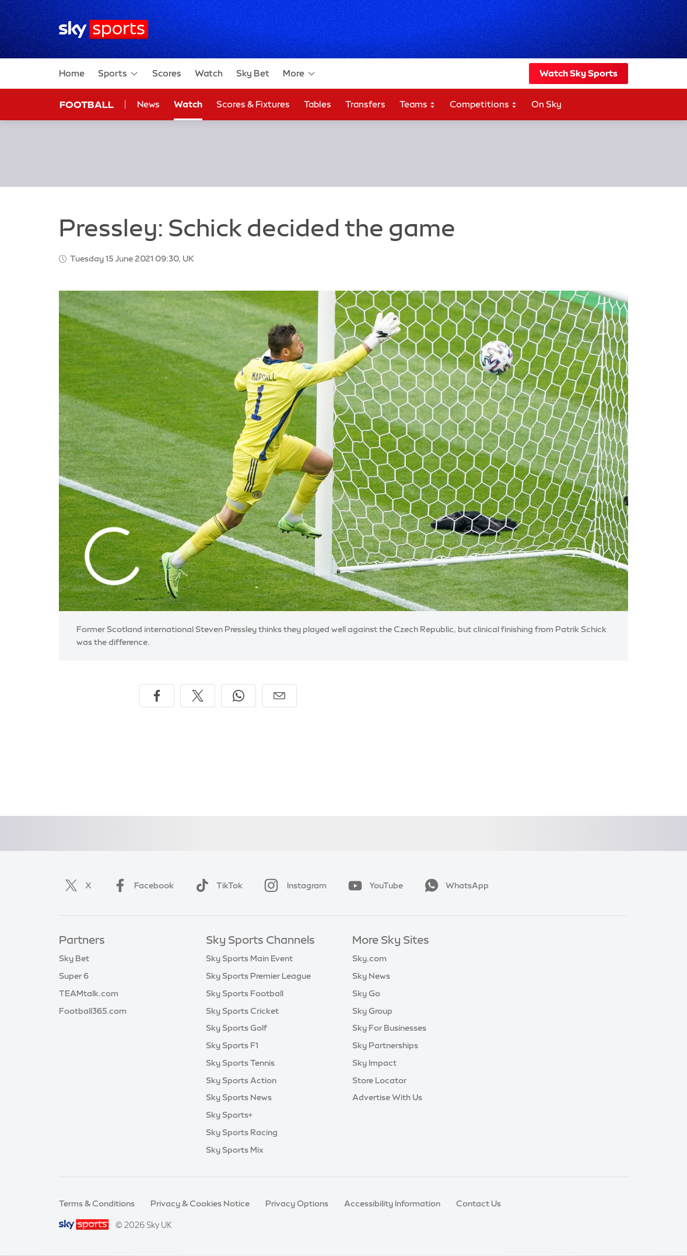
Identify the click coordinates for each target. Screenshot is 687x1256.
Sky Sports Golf (236, 1028)
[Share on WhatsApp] (238, 695)
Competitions (483, 105)
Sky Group (372, 1011)
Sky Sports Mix (235, 1150)
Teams (417, 105)
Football (86, 104)
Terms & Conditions (97, 1203)
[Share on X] (197, 695)
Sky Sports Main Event (249, 958)
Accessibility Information (392, 1203)
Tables (317, 104)
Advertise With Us (387, 1097)
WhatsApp (454, 885)
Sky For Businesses (389, 1028)
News (148, 104)
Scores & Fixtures (253, 104)
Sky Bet (252, 73)
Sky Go (366, 993)
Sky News (371, 976)
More (299, 73)
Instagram (293, 885)
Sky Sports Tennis (240, 1063)
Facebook (141, 885)
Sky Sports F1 (232, 1045)
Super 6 (74, 976)
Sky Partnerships (385, 1045)
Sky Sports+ (229, 1115)
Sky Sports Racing (242, 1132)
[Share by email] (279, 695)
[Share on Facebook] (156, 695)
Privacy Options (296, 1203)
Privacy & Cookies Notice (200, 1203)
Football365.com (93, 1011)
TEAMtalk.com (88, 993)
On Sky (546, 104)
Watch (209, 73)
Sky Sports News (239, 1097)
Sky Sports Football (244, 993)
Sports (118, 73)
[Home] (103, 29)
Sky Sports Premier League (258, 976)
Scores (166, 73)
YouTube (373, 885)
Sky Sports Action (241, 1080)
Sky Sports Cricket (242, 1011)
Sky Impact (374, 1063)
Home (72, 73)
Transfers (365, 104)
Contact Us (478, 1203)
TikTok (217, 885)
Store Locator (379, 1080)
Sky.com (369, 958)
